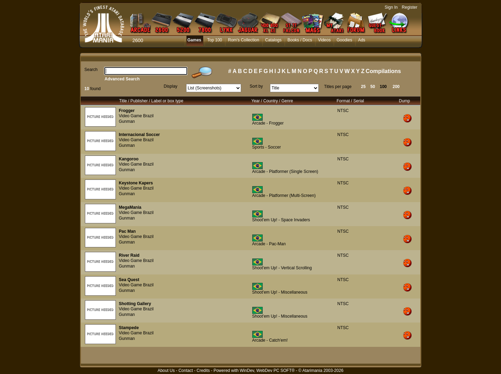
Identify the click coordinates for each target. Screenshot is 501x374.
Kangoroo (129, 159)
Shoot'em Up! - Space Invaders (281, 219)
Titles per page (338, 86)
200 (396, 86)
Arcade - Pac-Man (269, 243)
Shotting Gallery (135, 303)
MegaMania (130, 207)
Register (410, 7)
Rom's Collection (243, 40)
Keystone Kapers (136, 183)
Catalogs (273, 40)
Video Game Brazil (136, 115)
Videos (324, 40)
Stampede (129, 327)
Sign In (391, 7)
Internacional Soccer (139, 134)
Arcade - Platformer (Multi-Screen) (284, 195)
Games (194, 40)
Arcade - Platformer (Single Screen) (285, 171)
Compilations (383, 71)
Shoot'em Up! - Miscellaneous (280, 292)
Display (170, 86)
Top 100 (214, 40)
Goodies (344, 40)
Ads (361, 40)
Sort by (256, 86)
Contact (185, 370)
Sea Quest (129, 279)
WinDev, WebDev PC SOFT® (267, 370)
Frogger (127, 110)
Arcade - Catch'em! (270, 340)
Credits (203, 370)
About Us (166, 370)
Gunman (127, 121)
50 (373, 86)
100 (383, 86)
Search (91, 69)
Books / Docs (299, 40)
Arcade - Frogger (268, 123)
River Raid (129, 255)
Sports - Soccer (266, 147)
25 (363, 86)
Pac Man (127, 231)
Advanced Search (122, 79)
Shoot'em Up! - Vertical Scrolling (282, 267)
